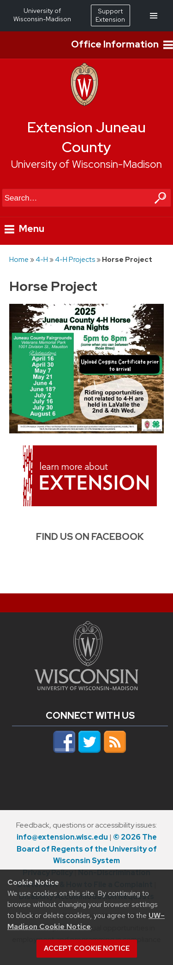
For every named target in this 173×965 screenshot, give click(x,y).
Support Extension (110, 15)
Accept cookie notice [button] (87, 948)
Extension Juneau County (86, 137)
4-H (42, 259)
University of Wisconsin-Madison (86, 164)
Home (19, 259)
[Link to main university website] (86, 687)
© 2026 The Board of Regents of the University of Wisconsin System (87, 849)
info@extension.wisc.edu (62, 837)
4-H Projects (75, 259)
